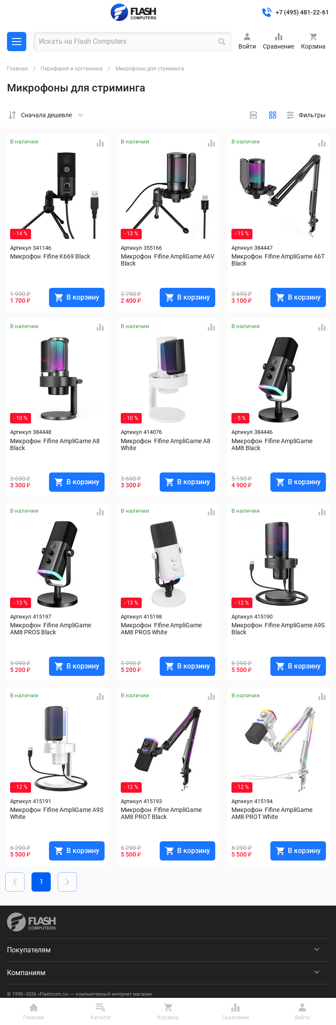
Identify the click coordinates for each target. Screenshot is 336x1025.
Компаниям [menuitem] (26, 973)
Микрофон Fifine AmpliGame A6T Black (278, 260)
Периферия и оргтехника (72, 69)
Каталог (16, 41)
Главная (17, 69)
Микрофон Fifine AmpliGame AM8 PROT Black (162, 813)
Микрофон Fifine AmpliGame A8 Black (55, 444)
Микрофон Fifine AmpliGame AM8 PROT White (272, 813)
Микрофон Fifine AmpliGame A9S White (57, 813)
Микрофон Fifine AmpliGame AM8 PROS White (162, 629)
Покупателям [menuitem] (29, 950)
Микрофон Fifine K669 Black (50, 256)
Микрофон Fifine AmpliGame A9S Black (278, 629)
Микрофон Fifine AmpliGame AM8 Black (272, 444)
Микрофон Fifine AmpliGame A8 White (166, 444)
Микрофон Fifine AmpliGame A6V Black (168, 260)
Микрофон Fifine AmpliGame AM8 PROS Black (51, 629)
